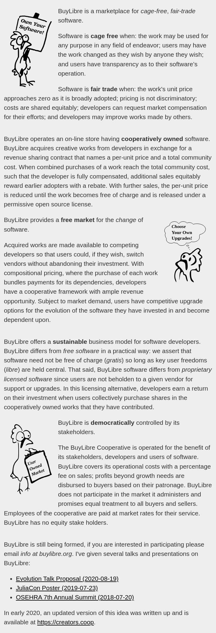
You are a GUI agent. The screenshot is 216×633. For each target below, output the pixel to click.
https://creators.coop (65, 622)
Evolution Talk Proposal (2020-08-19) (67, 578)
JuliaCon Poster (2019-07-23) (57, 587)
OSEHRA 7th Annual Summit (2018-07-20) (75, 597)
